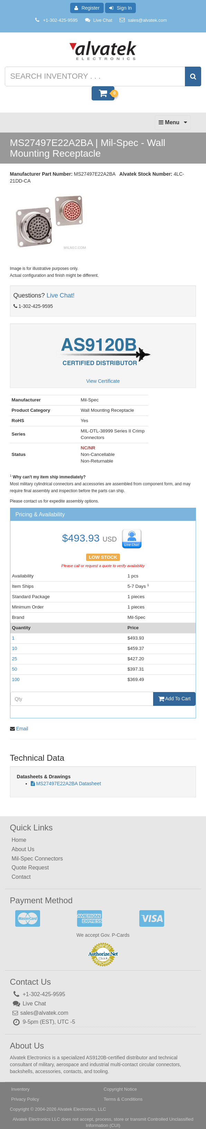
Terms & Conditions (123, 1099)
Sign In (120, 8)
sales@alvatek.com (147, 20)
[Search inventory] (102, 76)
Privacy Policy (25, 1099)
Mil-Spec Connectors (37, 859)
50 (14, 669)
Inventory (20, 1089)
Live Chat (98, 20)
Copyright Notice (120, 1089)
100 (16, 679)
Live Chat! (61, 295)
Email (22, 728)
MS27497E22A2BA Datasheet (68, 783)
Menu (172, 124)
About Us (23, 849)
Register (87, 8)
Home (19, 840)
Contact (21, 877)
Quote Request (30, 867)
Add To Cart (174, 698)
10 (14, 648)
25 (14, 658)
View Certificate (103, 381)
